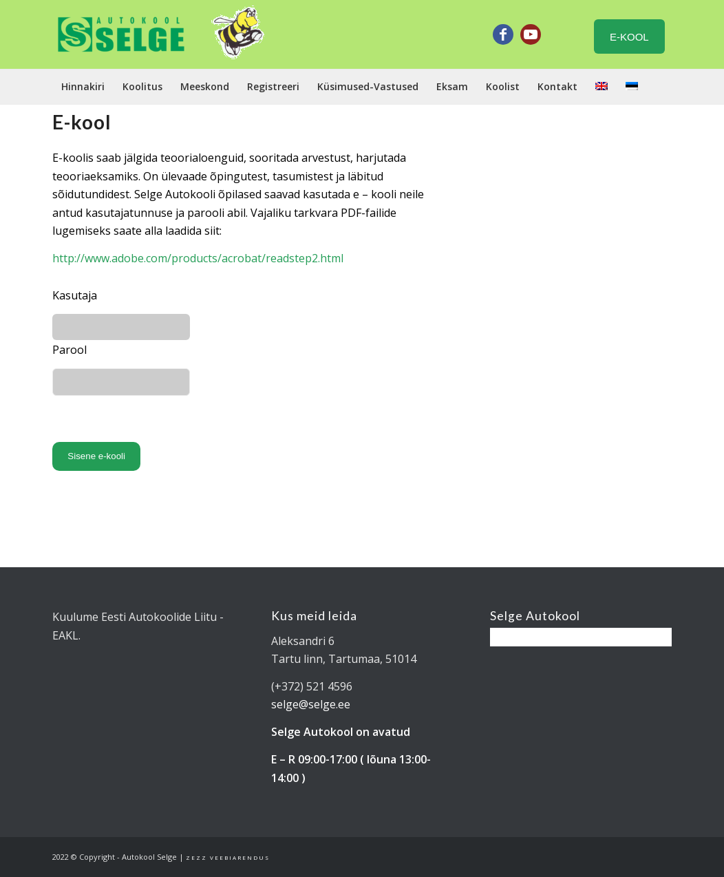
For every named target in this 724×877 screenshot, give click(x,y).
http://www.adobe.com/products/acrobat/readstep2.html (199, 258)
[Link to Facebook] (503, 34)
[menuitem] (83, 87)
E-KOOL (629, 37)
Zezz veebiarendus (228, 857)
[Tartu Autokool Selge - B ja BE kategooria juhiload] (121, 34)
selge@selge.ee (310, 704)
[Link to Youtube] (530, 34)
